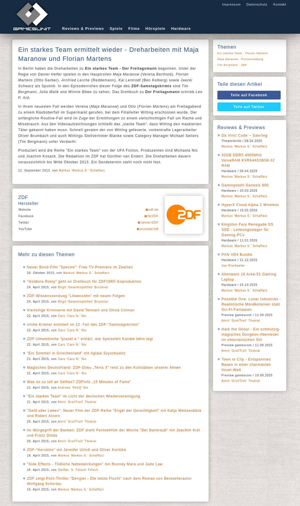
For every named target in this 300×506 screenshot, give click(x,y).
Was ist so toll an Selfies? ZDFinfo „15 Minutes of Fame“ (79, 382)
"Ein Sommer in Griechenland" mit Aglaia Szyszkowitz (76, 353)
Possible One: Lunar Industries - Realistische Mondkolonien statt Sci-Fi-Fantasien (251, 304)
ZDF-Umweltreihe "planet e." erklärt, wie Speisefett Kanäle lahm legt (90, 339)
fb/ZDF (153, 216)
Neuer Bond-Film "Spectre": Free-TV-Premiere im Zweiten (80, 267)
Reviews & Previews (83, 28)
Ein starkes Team (229, 53)
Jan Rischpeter (233, 265)
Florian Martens (256, 53)
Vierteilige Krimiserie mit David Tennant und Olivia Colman (81, 310)
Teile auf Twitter (249, 107)
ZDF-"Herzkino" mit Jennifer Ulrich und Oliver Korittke (76, 450)
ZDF (244, 65)
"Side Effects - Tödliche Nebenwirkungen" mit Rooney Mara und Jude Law (95, 464)
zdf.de (153, 209)
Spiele (116, 28)
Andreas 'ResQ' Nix (73, 387)
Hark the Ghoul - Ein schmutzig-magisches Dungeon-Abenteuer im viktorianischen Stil (250, 334)
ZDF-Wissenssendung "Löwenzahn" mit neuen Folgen (76, 296)
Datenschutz (256, 4)
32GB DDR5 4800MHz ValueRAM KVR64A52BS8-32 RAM (248, 160)
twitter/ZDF (149, 222)
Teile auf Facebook (249, 95)
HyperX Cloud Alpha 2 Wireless (250, 205)
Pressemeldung (252, 59)
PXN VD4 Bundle (237, 255)
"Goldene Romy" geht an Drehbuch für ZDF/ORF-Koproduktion (84, 281)
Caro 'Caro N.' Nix (72, 316)
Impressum (231, 4)
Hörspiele (155, 28)
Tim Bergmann (227, 65)
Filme (134, 28)
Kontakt (279, 4)
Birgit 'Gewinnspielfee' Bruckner (83, 287)
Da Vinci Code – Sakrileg (244, 135)
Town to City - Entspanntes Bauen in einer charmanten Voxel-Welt (246, 364)
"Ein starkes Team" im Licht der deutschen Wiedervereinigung (83, 396)
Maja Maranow (227, 59)
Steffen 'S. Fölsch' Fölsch (78, 469)
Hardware (181, 28)
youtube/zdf (149, 229)
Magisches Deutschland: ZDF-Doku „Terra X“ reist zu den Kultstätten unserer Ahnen (104, 368)
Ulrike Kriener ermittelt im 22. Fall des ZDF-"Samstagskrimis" (83, 325)
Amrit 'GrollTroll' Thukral (77, 402)
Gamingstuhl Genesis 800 (245, 185)
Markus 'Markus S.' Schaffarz (82, 170)
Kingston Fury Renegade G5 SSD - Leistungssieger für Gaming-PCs (247, 229)
